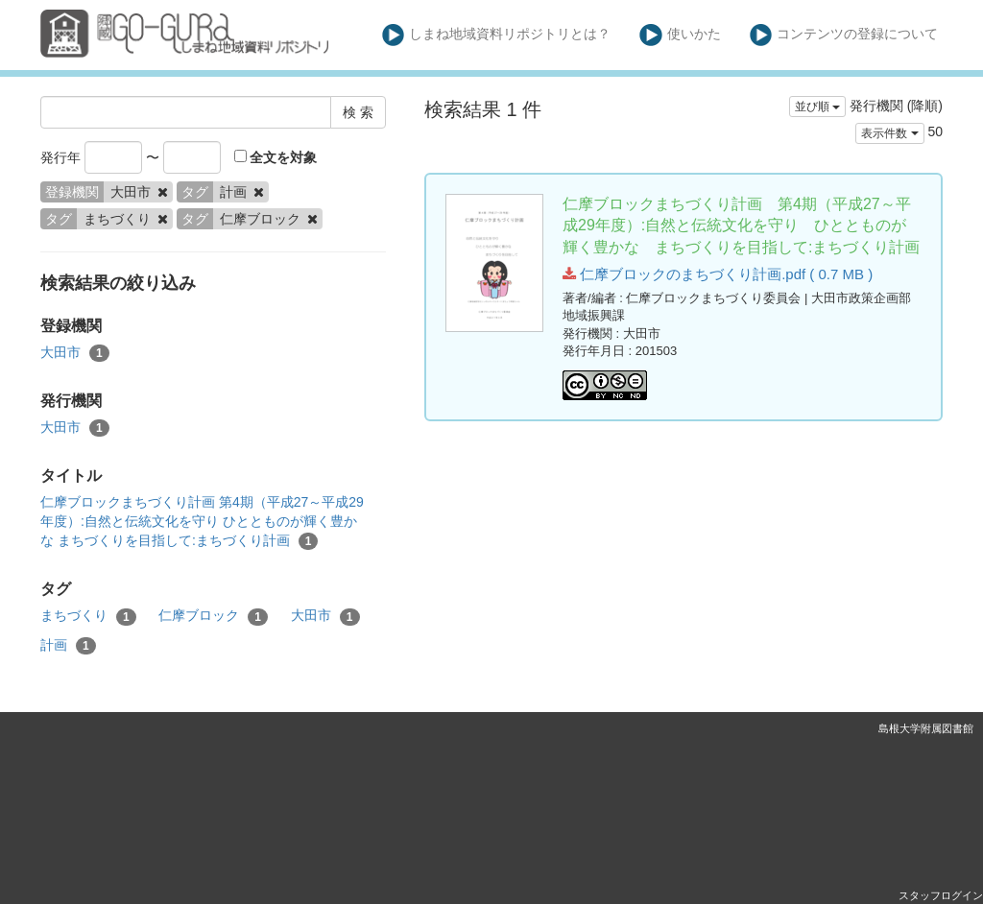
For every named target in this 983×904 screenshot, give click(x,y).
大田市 (74, 353)
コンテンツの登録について (844, 35)
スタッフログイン (941, 895)
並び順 (817, 106)
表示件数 (889, 133)
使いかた (680, 35)
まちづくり (88, 616)
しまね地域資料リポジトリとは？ (496, 35)
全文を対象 (276, 157)
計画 (68, 645)
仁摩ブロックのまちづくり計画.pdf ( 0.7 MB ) (718, 274)
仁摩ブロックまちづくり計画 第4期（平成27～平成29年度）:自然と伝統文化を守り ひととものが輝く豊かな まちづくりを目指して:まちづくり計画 (202, 522)
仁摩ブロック (213, 616)
